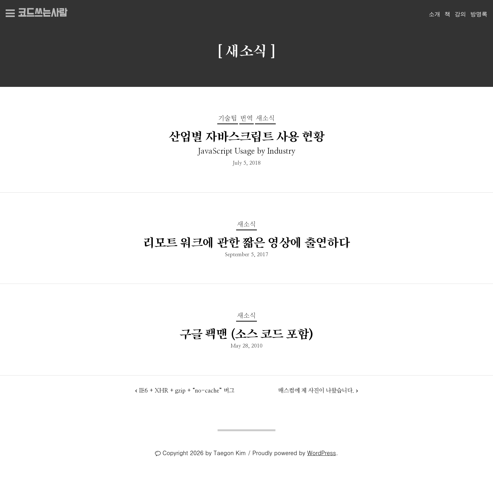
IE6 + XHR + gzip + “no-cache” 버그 (186, 391)
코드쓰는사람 (42, 13)
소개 (434, 14)
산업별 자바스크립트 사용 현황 (246, 136)
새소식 (265, 118)
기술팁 (227, 118)
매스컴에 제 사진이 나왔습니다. (316, 391)
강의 (460, 14)
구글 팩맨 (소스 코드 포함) (246, 334)
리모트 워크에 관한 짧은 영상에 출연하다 (246, 242)
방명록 (478, 14)
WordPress (321, 453)
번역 (246, 118)
